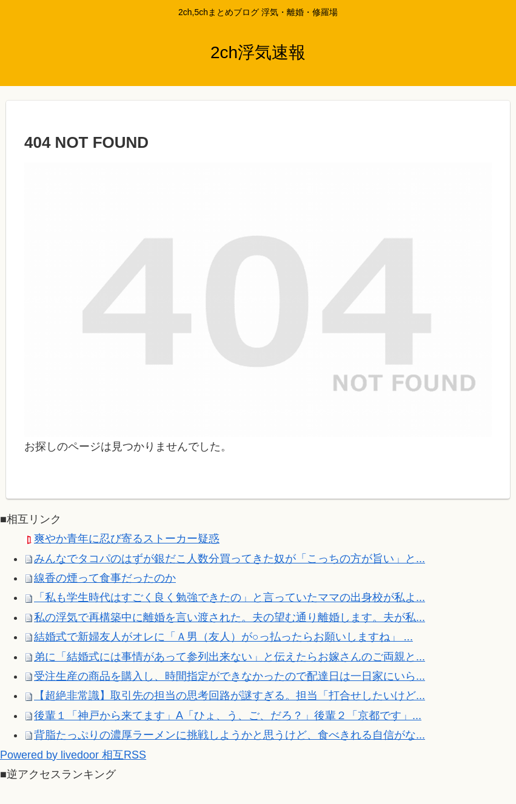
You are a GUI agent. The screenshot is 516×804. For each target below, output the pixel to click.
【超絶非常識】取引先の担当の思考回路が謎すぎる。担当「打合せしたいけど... (229, 695)
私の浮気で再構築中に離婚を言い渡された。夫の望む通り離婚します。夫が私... (229, 617)
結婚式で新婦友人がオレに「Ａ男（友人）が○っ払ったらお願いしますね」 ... (223, 637)
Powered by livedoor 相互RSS (73, 755)
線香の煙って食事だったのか (105, 578)
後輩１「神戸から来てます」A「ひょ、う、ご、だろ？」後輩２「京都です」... (227, 715)
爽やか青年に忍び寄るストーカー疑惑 (126, 539)
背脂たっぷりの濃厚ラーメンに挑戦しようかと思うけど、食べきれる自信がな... (229, 735)
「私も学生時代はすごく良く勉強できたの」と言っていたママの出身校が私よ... (229, 597)
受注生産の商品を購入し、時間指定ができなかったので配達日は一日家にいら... (229, 676)
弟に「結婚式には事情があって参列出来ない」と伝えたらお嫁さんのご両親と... (229, 657)
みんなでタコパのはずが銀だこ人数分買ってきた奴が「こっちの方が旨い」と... (229, 559)
